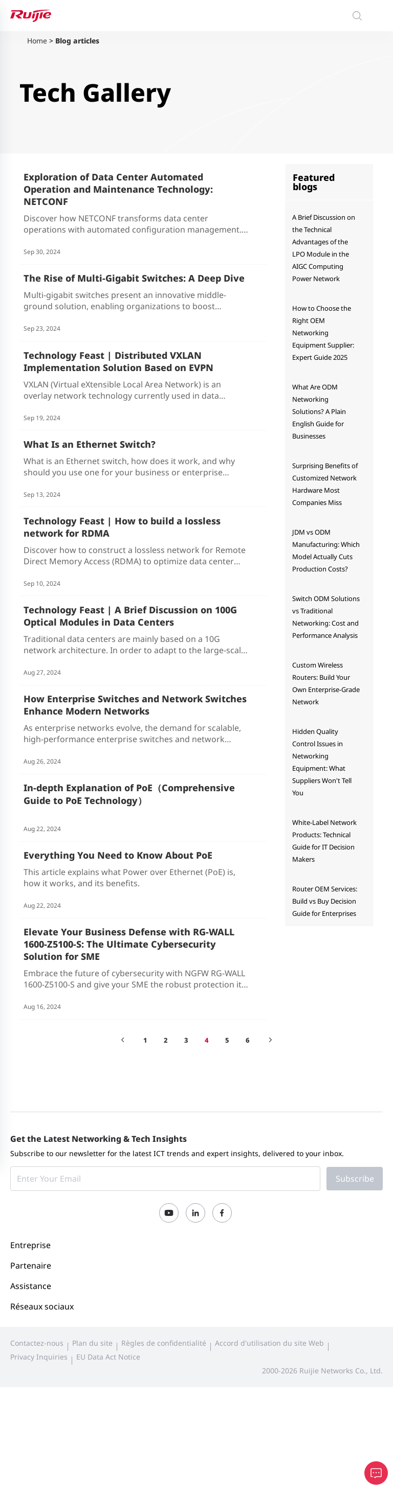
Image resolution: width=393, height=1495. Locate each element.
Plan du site (92, 1431)
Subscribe (355, 1267)
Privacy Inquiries (39, 1445)
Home (37, 40)
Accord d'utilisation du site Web (269, 1431)
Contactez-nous (36, 1431)
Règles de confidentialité (163, 1431)
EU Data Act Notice (108, 1445)
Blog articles (77, 40)
